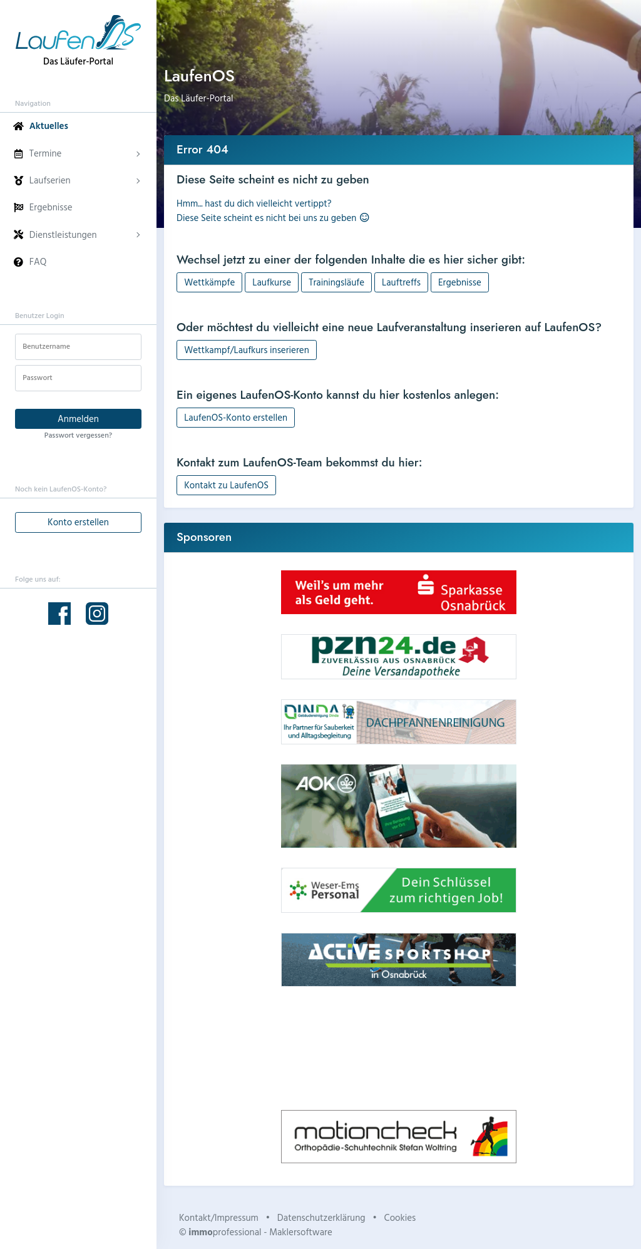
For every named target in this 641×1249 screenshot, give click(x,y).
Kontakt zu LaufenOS (226, 485)
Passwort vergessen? (78, 434)
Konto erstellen (78, 522)
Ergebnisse (459, 282)
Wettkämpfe (209, 282)
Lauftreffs (401, 282)
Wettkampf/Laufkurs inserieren (246, 349)
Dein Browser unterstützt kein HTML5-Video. (398, 1048)
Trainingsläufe (336, 282)
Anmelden (78, 418)
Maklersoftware (300, 1232)
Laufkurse (271, 282)
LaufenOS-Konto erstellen (235, 417)
